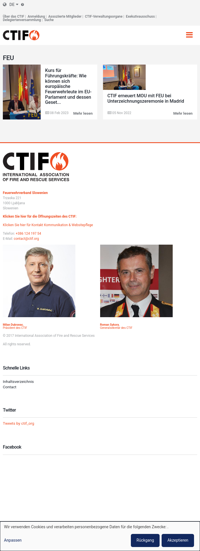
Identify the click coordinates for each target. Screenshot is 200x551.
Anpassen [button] (13, 540)
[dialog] (100, 536)
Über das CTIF (13, 16)
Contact (10, 387)
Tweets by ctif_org (18, 423)
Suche (49, 20)
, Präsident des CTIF (15, 326)
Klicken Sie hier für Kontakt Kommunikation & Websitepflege (48, 225)
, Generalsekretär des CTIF (116, 326)
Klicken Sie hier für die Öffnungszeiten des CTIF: (40, 216)
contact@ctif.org (26, 239)
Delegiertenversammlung (22, 20)
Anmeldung (36, 16)
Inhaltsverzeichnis (18, 381)
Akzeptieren (177, 540)
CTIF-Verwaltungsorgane (103, 16)
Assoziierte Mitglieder (65, 16)
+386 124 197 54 (28, 234)
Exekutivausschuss (140, 16)
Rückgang (145, 540)
